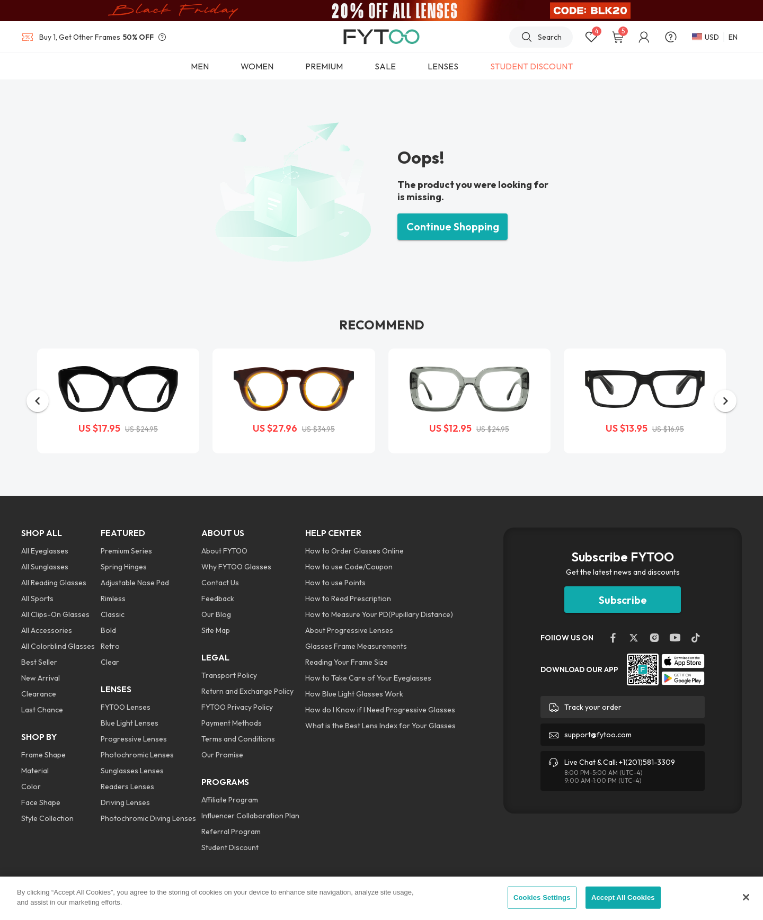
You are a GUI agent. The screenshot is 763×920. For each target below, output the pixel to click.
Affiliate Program (229, 800)
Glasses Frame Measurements (356, 646)
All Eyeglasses (44, 551)
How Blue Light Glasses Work (354, 694)
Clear (110, 662)
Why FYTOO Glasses (236, 566)
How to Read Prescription (348, 598)
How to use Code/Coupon (349, 566)
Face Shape (40, 802)
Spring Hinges (124, 566)
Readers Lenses (127, 786)
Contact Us (220, 582)
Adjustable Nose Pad (135, 582)
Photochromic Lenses (137, 755)
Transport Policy (229, 675)
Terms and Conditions (238, 739)
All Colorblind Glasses (58, 646)
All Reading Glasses (53, 582)
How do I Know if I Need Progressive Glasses (380, 709)
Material (35, 770)
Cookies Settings (542, 897)
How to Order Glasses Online (354, 551)
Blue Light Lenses (129, 723)
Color (31, 786)
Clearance (38, 694)
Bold (108, 630)
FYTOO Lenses (125, 707)
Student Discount (230, 847)
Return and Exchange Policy (247, 691)
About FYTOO (224, 551)
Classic (113, 614)
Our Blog (216, 614)
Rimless (113, 598)
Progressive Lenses (134, 739)
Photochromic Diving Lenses (148, 818)
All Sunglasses (44, 566)
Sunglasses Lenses (132, 770)
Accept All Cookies (623, 897)
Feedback (217, 598)
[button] (37, 401)
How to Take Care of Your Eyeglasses (368, 678)
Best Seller (39, 662)
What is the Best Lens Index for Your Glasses (380, 725)
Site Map (215, 630)
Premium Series (126, 551)
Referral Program (231, 831)
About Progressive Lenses (349, 630)
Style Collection (47, 818)
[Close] (746, 897)
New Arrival (40, 678)
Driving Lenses (125, 802)
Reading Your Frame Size (346, 662)
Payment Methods (231, 723)
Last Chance (42, 709)
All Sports (37, 598)
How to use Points (335, 582)
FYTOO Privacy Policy (237, 707)
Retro (110, 646)
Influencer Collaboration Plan (250, 815)
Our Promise (222, 755)
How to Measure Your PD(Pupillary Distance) (379, 614)
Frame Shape (43, 755)
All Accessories (46, 630)
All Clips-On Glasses (55, 614)
